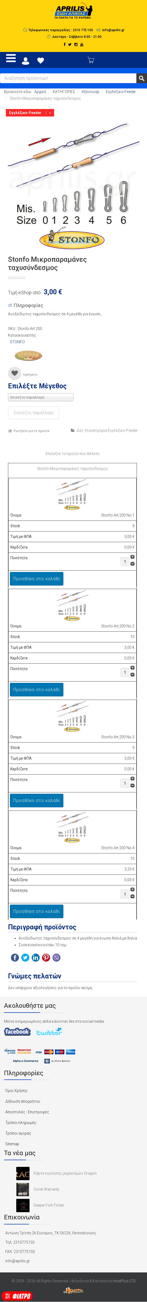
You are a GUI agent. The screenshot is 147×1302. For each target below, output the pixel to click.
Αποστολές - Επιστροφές (27, 1112)
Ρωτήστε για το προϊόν (29, 431)
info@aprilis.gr (113, 30)
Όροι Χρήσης (16, 1091)
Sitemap (12, 1144)
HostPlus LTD (124, 1281)
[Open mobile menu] (11, 58)
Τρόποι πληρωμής (20, 1122)
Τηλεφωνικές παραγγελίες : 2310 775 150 (60, 30)
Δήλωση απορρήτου (22, 1101)
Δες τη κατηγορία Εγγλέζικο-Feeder (104, 430)
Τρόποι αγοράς (18, 1133)
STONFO (17, 342)
